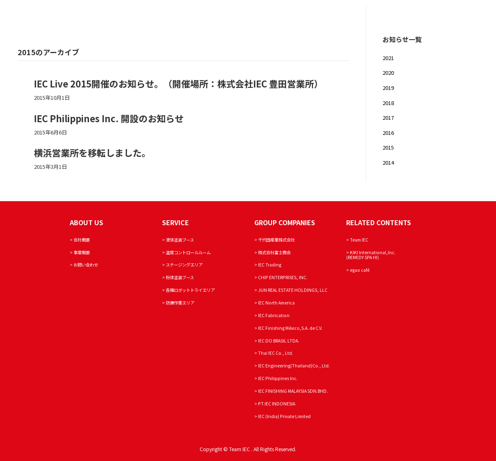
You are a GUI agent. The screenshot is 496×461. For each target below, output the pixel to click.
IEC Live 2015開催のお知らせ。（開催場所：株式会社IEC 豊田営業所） (178, 83)
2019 (388, 88)
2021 (388, 58)
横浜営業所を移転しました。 (92, 152)
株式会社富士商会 (274, 252)
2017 (388, 117)
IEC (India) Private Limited (284, 416)
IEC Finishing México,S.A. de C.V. (290, 328)
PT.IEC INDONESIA (276, 404)
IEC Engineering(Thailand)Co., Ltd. (294, 366)
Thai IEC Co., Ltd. (275, 353)
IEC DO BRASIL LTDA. (278, 341)
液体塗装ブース (180, 240)
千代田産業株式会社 (276, 240)
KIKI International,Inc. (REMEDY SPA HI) (371, 254)
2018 (388, 103)
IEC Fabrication (273, 315)
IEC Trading (269, 265)
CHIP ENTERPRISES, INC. (282, 277)
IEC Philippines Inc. (278, 378)
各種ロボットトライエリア (190, 290)
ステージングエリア (184, 265)
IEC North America (276, 303)
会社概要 (81, 240)
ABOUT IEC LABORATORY (330, 17)
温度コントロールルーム (188, 252)
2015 (388, 147)
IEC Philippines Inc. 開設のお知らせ (109, 118)
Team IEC (461, 17)
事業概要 (81, 252)
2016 (388, 133)
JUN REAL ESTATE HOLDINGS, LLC (292, 290)
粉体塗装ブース (180, 277)
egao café (359, 270)
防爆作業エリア (180, 303)
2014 (388, 162)
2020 (388, 72)
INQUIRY (429, 17)
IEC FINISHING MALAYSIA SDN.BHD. (293, 391)
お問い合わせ (85, 265)
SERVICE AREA (391, 17)
